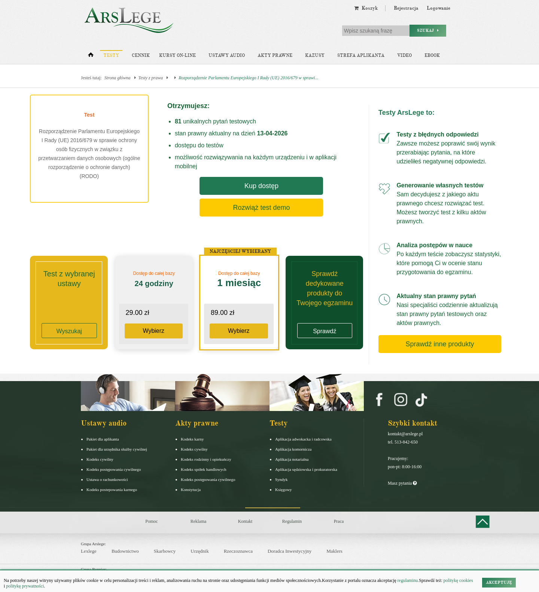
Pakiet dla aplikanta (102, 439)
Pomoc (151, 521)
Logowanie (438, 8)
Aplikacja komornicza (293, 449)
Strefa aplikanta (360, 55)
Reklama (199, 521)
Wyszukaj (69, 331)
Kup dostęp (261, 186)
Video (404, 55)
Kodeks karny (192, 439)
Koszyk (366, 8)
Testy (111, 55)
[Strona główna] (91, 56)
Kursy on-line (177, 55)
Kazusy (315, 55)
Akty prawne (275, 55)
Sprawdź (324, 331)
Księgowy (283, 489)
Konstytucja (191, 489)
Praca (339, 521)
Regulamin (292, 521)
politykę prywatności (25, 586)
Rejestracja (406, 8)
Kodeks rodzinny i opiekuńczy (206, 459)
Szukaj (428, 30)
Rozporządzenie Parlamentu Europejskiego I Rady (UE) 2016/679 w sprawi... (248, 77)
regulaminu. (407, 580)
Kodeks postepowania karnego (111, 489)
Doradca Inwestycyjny (289, 551)
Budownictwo (125, 551)
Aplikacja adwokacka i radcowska (303, 439)
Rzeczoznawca (238, 551)
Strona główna (117, 77)
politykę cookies (458, 580)
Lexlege (89, 551)
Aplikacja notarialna (292, 459)
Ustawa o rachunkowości (107, 479)
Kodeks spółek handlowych (203, 469)
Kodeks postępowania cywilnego (113, 469)
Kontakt (245, 521)
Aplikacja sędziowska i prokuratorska (306, 469)
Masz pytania (402, 483)
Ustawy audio (226, 55)
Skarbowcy (165, 551)
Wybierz (153, 331)
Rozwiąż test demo (261, 207)
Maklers (334, 551)
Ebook (432, 55)
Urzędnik (199, 551)
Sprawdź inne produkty (439, 344)
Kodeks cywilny (99, 459)
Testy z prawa (150, 77)
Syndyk (281, 479)
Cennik (141, 55)
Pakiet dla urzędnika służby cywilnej (116, 449)
